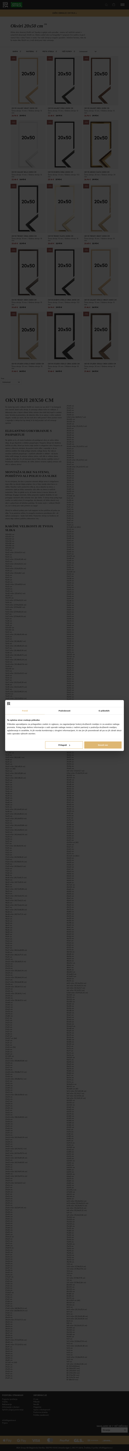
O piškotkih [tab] (104, 710)
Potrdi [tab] (25, 710)
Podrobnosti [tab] (64, 710)
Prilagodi (64, 745)
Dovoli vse (103, 745)
